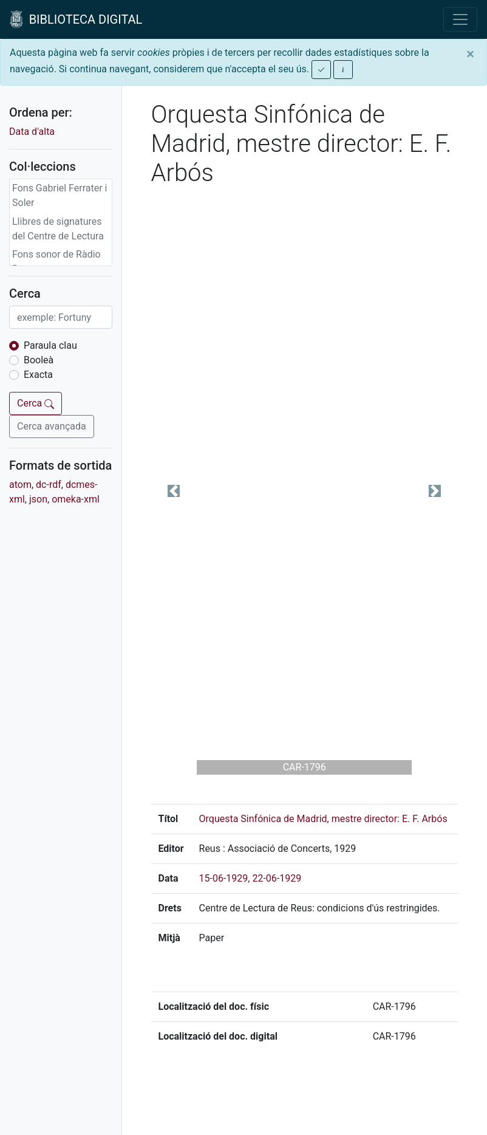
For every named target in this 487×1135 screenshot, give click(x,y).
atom (20, 484)
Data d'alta (32, 131)
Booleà (38, 360)
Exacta (38, 374)
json (38, 499)
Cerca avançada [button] (51, 426)
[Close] (470, 54)
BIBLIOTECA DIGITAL (76, 19)
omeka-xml (76, 499)
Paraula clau (50, 345)
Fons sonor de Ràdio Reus (56, 262)
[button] (174, 491)
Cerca (35, 403)
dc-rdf (48, 484)
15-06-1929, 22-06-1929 (250, 878)
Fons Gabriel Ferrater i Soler (59, 195)
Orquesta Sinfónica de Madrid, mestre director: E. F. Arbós (323, 819)
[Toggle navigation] (460, 19)
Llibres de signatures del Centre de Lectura (58, 229)
